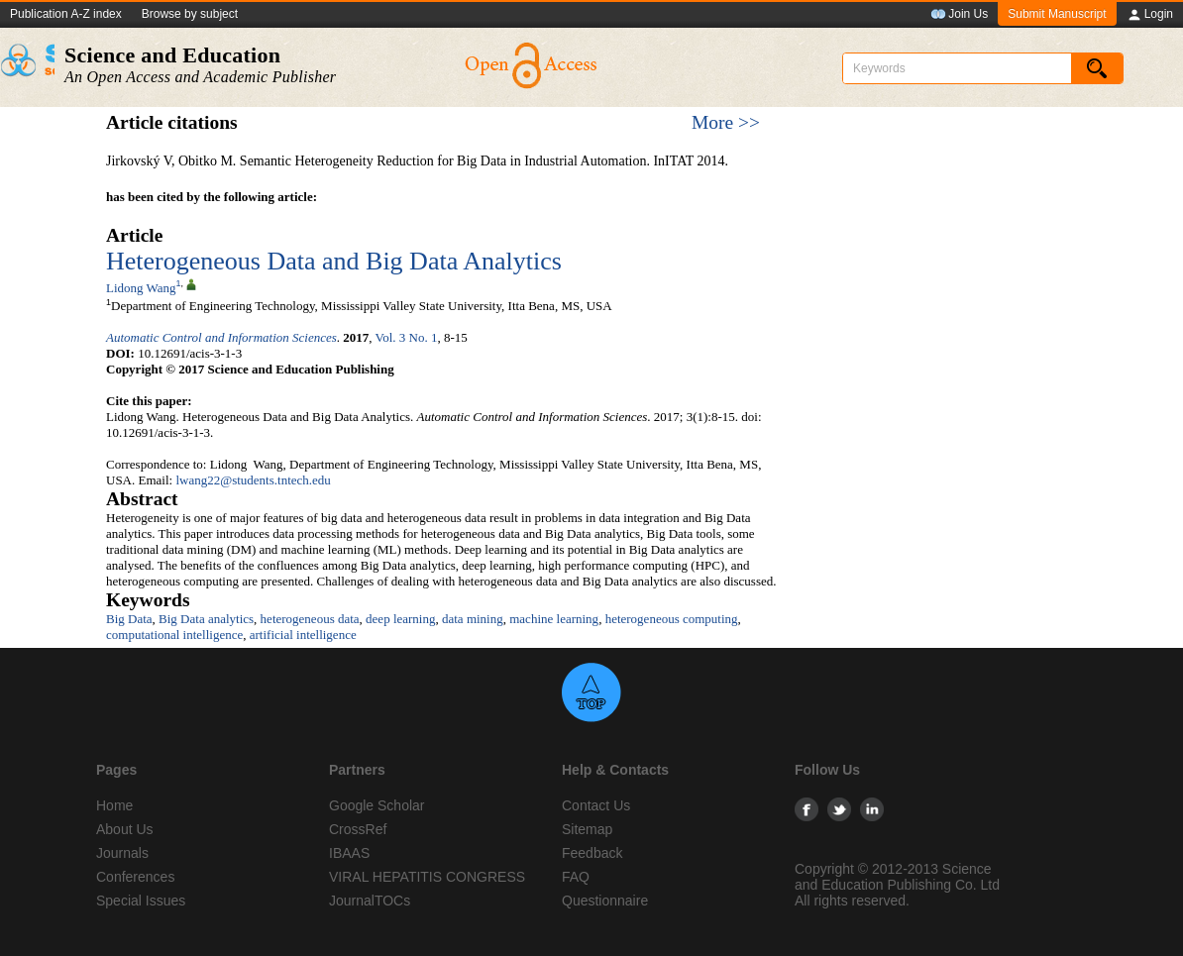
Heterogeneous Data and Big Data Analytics (334, 261)
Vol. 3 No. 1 (407, 337)
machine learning (553, 618)
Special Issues (140, 900)
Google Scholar (377, 805)
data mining (472, 618)
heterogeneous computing (671, 618)
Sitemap (587, 829)
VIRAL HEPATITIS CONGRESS (427, 877)
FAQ (576, 877)
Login (1150, 15)
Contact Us (596, 805)
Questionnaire (605, 900)
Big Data (129, 618)
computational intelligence (174, 634)
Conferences (135, 877)
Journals (122, 853)
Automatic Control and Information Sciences (221, 337)
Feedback (592, 853)
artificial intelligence (303, 634)
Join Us (959, 15)
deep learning (400, 618)
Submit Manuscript (1057, 14)
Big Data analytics (206, 618)
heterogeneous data (310, 618)
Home (114, 805)
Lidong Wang (141, 287)
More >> (726, 122)
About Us (125, 829)
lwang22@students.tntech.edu (252, 480)
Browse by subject (190, 14)
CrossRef (357, 829)
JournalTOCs (369, 900)
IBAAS (349, 853)
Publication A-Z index (66, 14)
